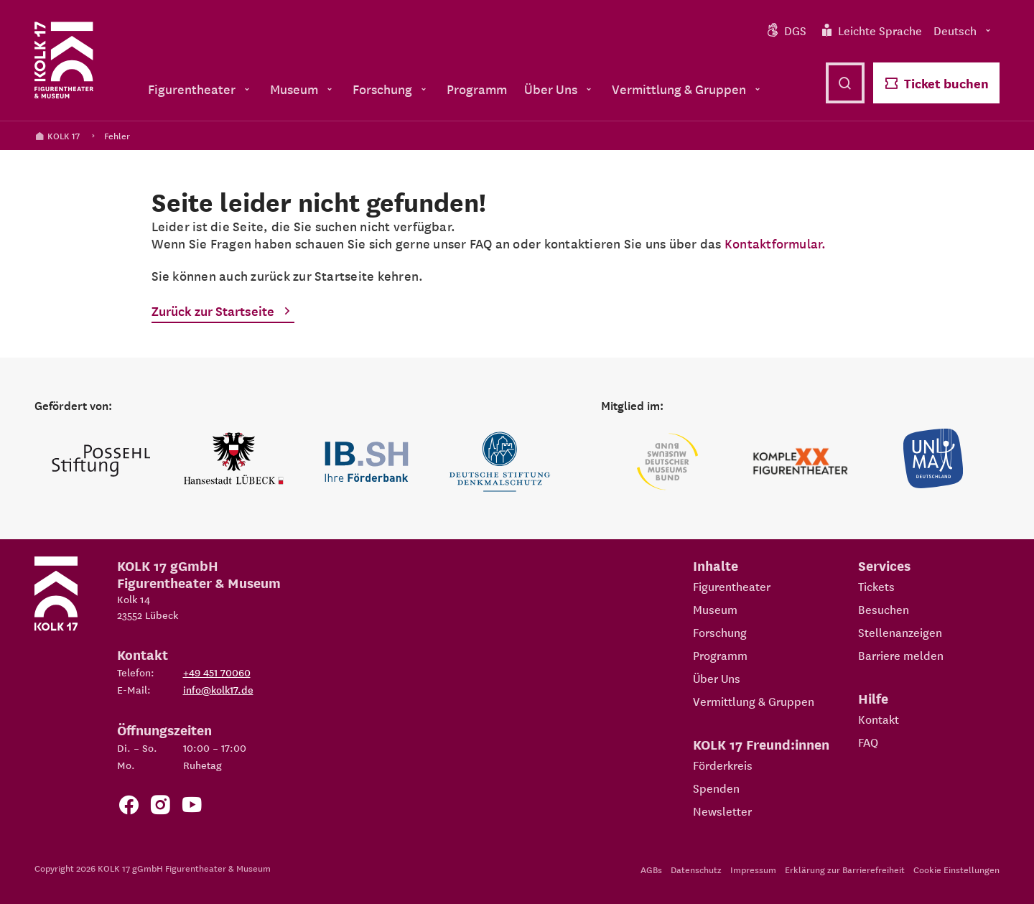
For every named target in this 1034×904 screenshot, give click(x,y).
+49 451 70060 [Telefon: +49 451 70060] (217, 672)
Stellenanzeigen (900, 631)
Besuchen (883, 609)
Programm (720, 654)
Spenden (716, 787)
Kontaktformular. (775, 243)
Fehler (117, 135)
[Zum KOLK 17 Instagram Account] (160, 807)
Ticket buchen (936, 83)
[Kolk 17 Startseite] (63, 60)
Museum (715, 609)
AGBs (651, 869)
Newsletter (722, 810)
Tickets (876, 586)
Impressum (753, 869)
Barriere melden (901, 654)
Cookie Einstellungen (956, 869)
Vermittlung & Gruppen (753, 700)
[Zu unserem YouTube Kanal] (191, 807)
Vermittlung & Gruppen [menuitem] (687, 88)
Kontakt (878, 718)
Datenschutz (696, 869)
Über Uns (716, 677)
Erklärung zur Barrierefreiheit (845, 869)
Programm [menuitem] (477, 88)
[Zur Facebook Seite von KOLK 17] (128, 807)
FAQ (868, 741)
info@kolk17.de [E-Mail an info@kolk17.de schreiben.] (218, 689)
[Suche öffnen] (845, 82)
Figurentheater (731, 586)
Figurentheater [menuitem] (200, 88)
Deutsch (963, 30)
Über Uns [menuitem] (559, 88)
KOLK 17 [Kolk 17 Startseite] (57, 135)
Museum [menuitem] (302, 88)
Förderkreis (723, 764)
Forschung (720, 631)
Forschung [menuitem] (391, 88)
